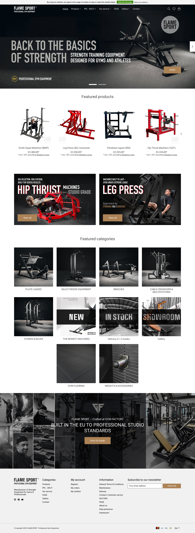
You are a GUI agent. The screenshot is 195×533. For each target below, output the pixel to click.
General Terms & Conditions (111, 484)
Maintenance (104, 488)
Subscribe (172, 486)
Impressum (104, 513)
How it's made (97, 440)
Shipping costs (42, 155)
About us (103, 505)
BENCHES (119, 289)
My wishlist (76, 491)
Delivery (102, 491)
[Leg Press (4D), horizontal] (76, 124)
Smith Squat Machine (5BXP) (34, 148)
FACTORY (103, 498)
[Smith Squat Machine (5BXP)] (33, 124)
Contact (136, 9)
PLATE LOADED (33, 289)
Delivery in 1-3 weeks (119, 339)
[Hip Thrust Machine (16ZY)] (161, 124)
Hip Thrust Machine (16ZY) (161, 148)
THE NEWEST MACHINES (76, 339)
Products (46, 484)
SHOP (172, 70)
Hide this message (125, 2)
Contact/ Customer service (111, 495)
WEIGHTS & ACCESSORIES (119, 386)
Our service (47, 491)
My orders (75, 488)
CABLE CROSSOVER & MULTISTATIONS (161, 290)
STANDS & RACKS (33, 339)
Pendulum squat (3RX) (118, 148)
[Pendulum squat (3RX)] (118, 124)
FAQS (116, 9)
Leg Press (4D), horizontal (76, 148)
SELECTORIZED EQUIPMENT (76, 289)
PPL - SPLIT (47, 488)
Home (65, 9)
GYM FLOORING (76, 386)
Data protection (106, 509)
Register (74, 484)
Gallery (161, 339)
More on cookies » (141, 2)
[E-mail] (145, 486)
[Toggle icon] (169, 9)
